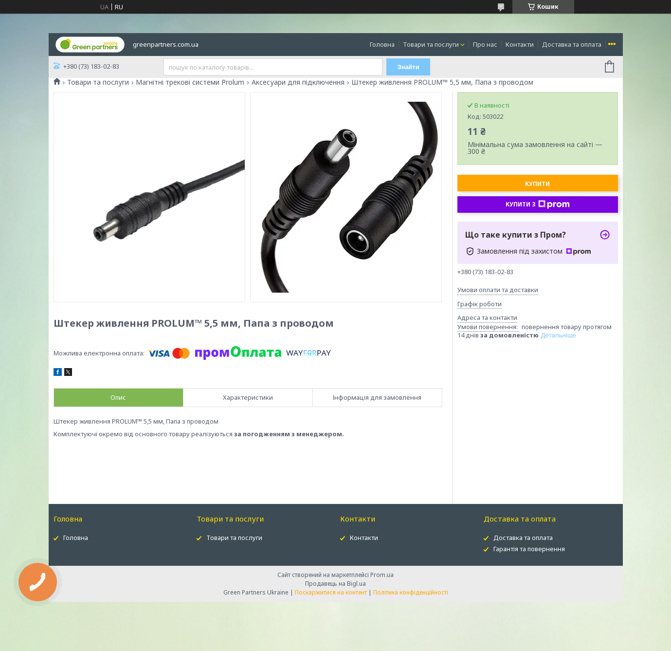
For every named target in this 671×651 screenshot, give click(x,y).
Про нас (485, 44)
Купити (537, 184)
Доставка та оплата (571, 44)
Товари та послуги (431, 44)
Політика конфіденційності (410, 592)
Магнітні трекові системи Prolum (190, 82)
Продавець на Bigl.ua (335, 583)
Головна (382, 44)
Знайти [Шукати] (409, 67)
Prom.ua (382, 575)
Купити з (538, 204)
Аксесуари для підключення (298, 82)
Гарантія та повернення (529, 548)
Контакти (520, 44)
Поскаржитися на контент (331, 592)
